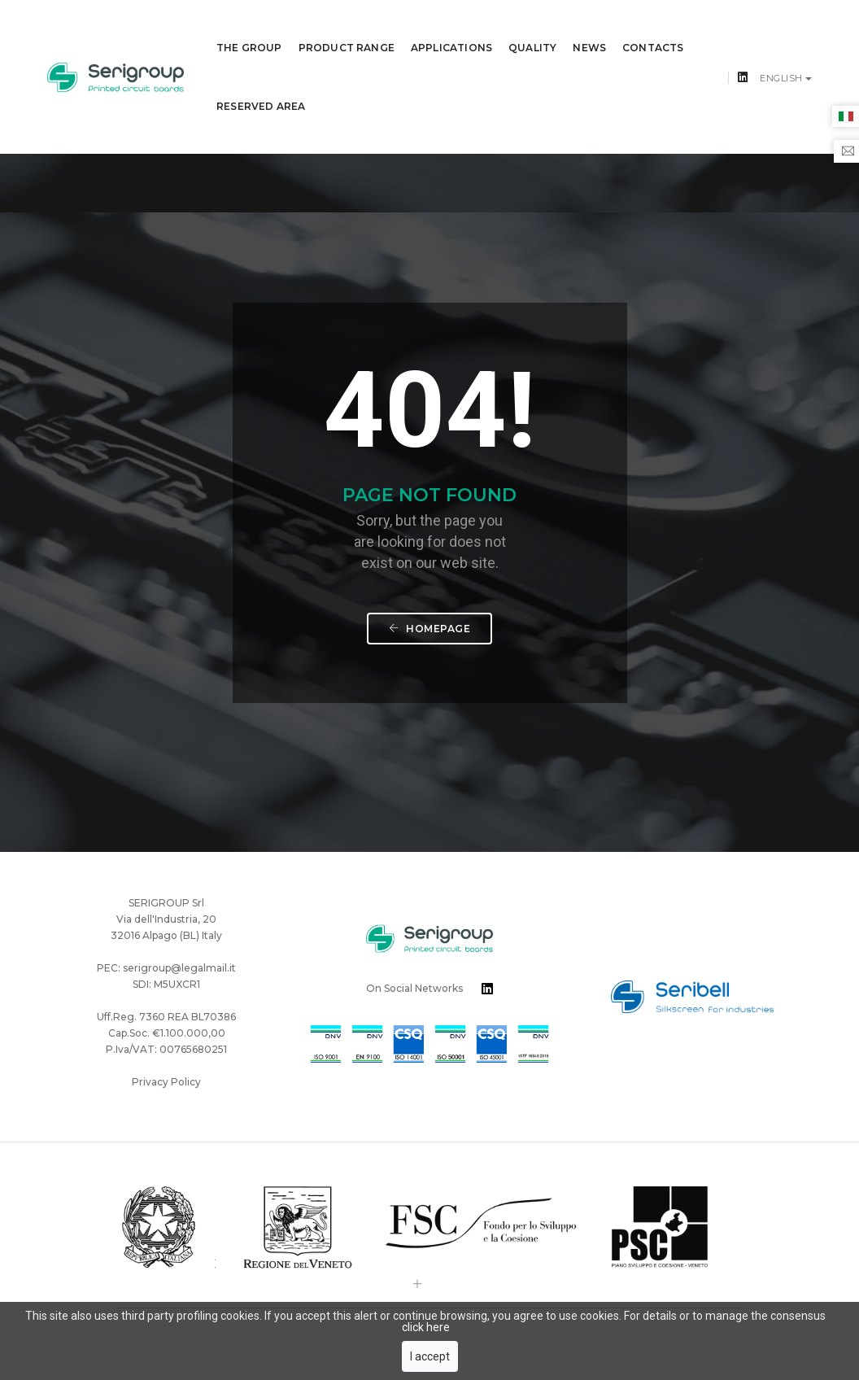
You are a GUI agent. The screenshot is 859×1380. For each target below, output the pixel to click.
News (589, 29)
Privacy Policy (166, 933)
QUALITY (532, 29)
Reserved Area (260, 87)
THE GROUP (249, 29)
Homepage (429, 536)
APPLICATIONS (451, 29)
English (782, 59)
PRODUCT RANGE (347, 29)
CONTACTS (652, 29)
